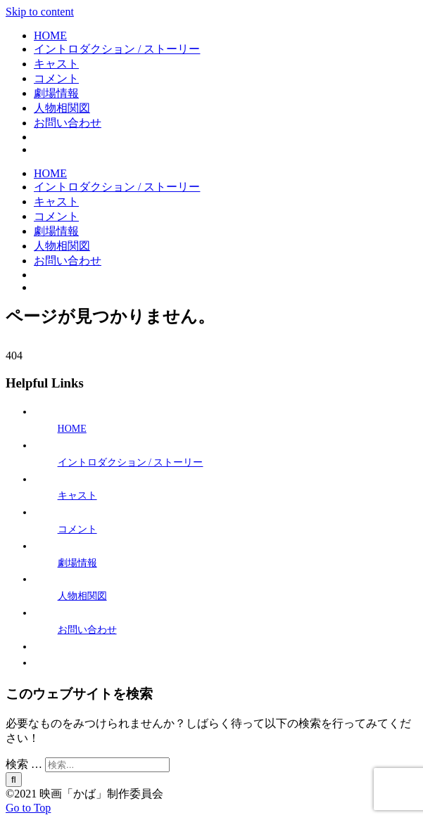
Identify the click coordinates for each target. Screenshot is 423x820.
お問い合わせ (87, 629)
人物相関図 (82, 596)
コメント (77, 529)
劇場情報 (77, 563)
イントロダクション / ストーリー (130, 462)
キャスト (77, 495)
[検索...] (107, 764)
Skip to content (40, 12)
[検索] (14, 779)
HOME (72, 428)
